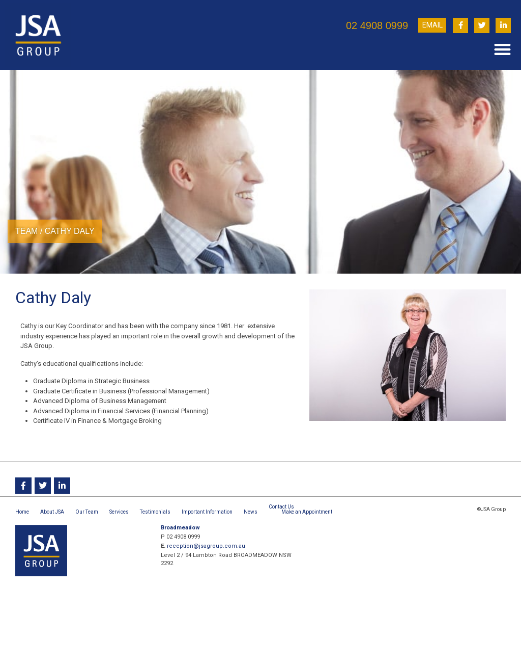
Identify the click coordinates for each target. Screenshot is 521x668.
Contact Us (281, 507)
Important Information (207, 512)
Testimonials (155, 512)
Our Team (86, 512)
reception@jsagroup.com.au (206, 546)
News (250, 512)
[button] (502, 49)
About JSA (52, 512)
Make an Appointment (306, 512)
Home (22, 512)
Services (119, 512)
